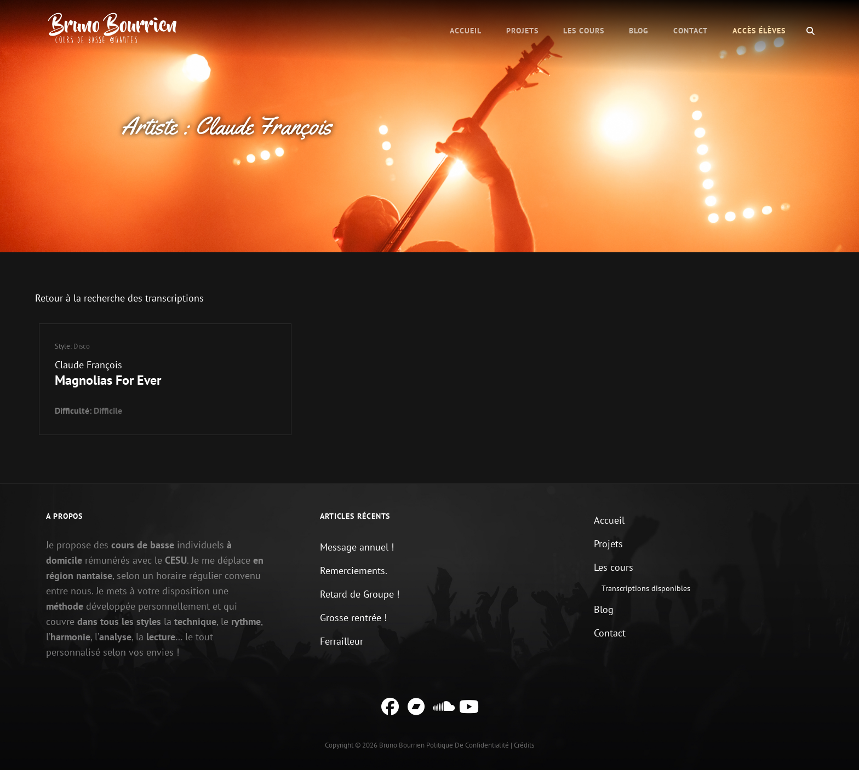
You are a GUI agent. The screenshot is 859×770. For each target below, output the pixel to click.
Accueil (466, 31)
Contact (690, 31)
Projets (522, 31)
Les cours (583, 31)
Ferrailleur (341, 641)
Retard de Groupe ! (359, 594)
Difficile (108, 410)
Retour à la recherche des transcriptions (119, 298)
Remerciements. (353, 570)
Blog (639, 31)
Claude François (88, 364)
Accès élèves (759, 31)
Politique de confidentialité (467, 745)
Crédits (524, 745)
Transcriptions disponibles (646, 588)
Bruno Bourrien (402, 745)
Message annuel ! (357, 547)
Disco (81, 346)
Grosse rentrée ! (353, 617)
